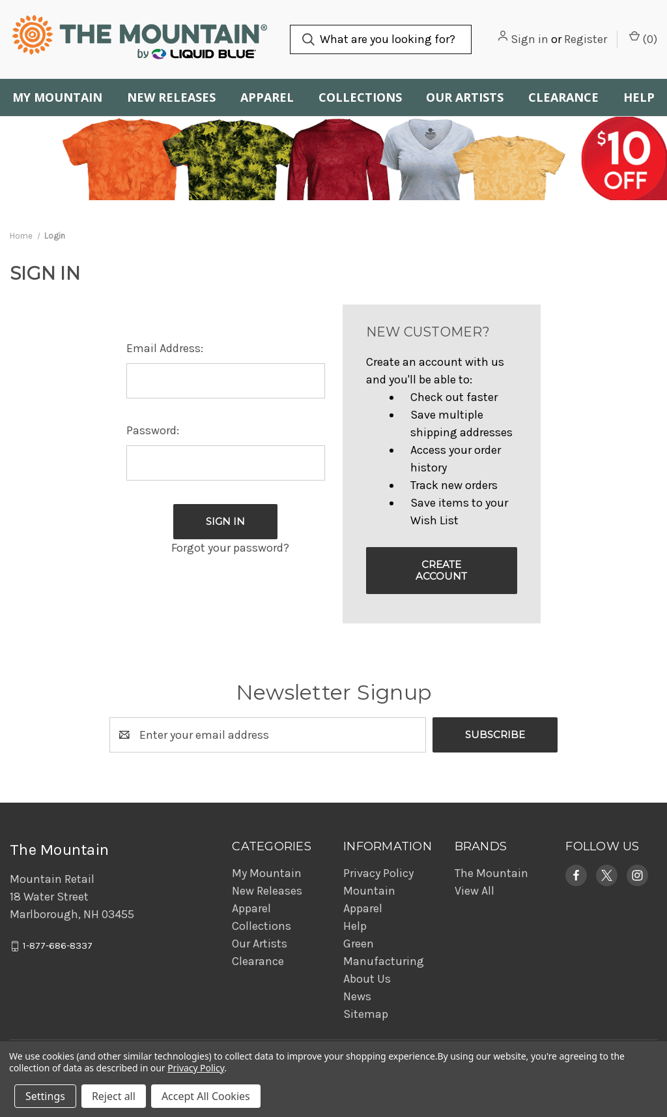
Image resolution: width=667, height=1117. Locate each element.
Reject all (113, 1096)
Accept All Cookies (206, 1096)
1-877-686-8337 (57, 946)
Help (355, 926)
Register (585, 39)
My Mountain (57, 97)
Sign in (529, 39)
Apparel (267, 97)
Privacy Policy (378, 873)
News (357, 996)
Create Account (441, 570)
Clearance (563, 97)
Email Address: (164, 348)
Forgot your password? (230, 548)
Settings (45, 1096)
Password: (152, 430)
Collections (360, 97)
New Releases (171, 97)
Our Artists (465, 97)
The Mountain (491, 873)
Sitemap (365, 1014)
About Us (367, 979)
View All (474, 891)
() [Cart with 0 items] (643, 38)
